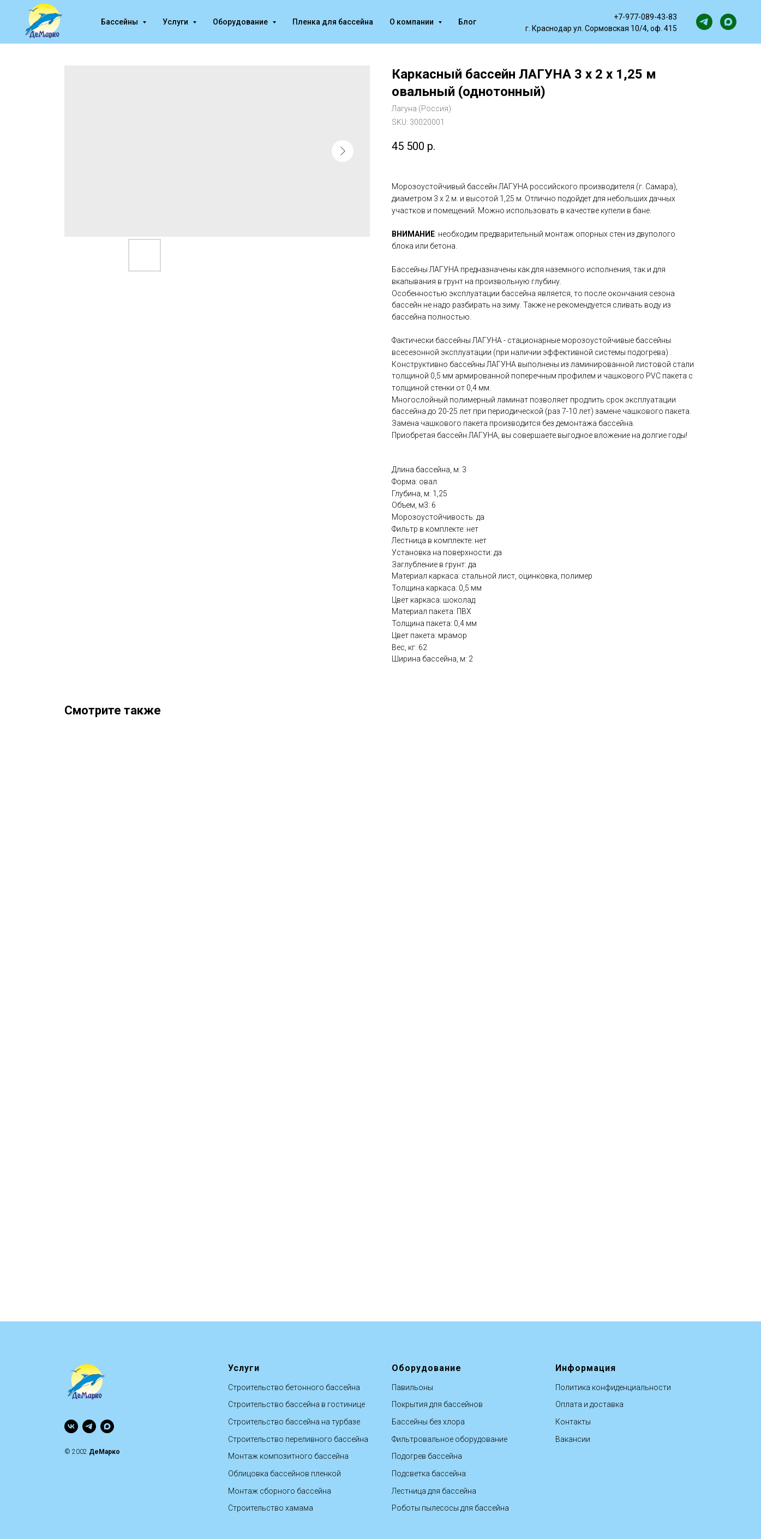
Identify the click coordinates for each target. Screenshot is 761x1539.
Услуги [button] (176, 21)
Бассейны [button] (120, 21)
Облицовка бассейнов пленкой (284, 1473)
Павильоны (412, 1387)
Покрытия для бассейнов (437, 1404)
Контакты (573, 1421)
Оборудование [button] (241, 21)
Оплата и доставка (589, 1404)
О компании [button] (412, 21)
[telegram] (704, 22)
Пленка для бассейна (332, 21)
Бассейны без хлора (428, 1421)
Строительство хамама (270, 1508)
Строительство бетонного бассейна (294, 1387)
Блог (467, 21)
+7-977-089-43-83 (645, 17)
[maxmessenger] (728, 22)
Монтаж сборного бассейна (279, 1491)
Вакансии (572, 1439)
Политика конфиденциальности (613, 1387)
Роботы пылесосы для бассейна (450, 1508)
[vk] (71, 1426)
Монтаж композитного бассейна (288, 1456)
